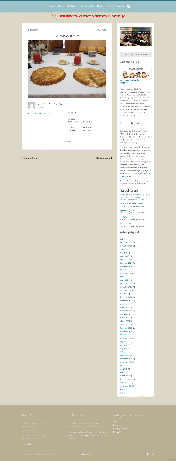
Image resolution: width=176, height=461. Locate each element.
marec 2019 (124, 376)
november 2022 (126, 300)
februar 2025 (125, 259)
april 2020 (123, 352)
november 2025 (126, 246)
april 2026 (123, 239)
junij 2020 (123, 345)
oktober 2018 (125, 382)
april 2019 (123, 372)
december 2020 (126, 328)
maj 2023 (123, 294)
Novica (116, 432)
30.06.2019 (34, 30)
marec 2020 (124, 355)
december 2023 (126, 283)
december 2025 (126, 242)
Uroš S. (103, 30)
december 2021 (126, 311)
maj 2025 (123, 252)
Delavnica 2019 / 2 (42, 113)
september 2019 (126, 362)
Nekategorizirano (120, 428)
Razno (110, 6)
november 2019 (126, 358)
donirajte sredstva (80, 435)
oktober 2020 (125, 335)
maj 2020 (123, 348)
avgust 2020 (124, 341)
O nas (61, 6)
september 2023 (126, 290)
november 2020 (126, 331)
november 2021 (126, 314)
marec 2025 (124, 256)
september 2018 (126, 386)
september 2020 (126, 338)
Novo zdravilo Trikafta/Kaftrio (131, 204)
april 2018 (123, 393)
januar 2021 (124, 324)
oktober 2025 (125, 249)
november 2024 (126, 266)
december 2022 (126, 297)
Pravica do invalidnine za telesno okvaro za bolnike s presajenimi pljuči (135, 196)
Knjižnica (71, 6)
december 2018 (126, 379)
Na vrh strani (87, 454)
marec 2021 (124, 317)
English (120, 6)
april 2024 (123, 276)
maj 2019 (123, 369)
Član (115, 421)
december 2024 (126, 263)
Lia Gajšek (124, 217)
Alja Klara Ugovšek (127, 210)
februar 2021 (125, 321)
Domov (51, 6)
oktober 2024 (125, 270)
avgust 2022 (124, 304)
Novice (100, 6)
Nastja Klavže (125, 223)
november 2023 (126, 287)
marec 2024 (124, 280)
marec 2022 (124, 307)
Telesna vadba (86, 6)
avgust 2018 (124, 389)
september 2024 (126, 273)
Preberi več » (131, 115)
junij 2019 (123, 365)
